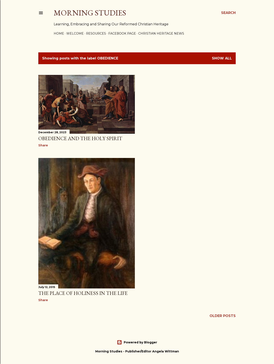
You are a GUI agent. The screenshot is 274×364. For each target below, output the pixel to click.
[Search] (228, 13)
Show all (222, 58)
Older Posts (223, 316)
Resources (96, 33)
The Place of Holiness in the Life (83, 293)
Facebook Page (122, 33)
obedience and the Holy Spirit (80, 138)
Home (59, 33)
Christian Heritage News (161, 33)
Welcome (75, 33)
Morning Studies (90, 13)
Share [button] (43, 145)
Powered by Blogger (137, 342)
